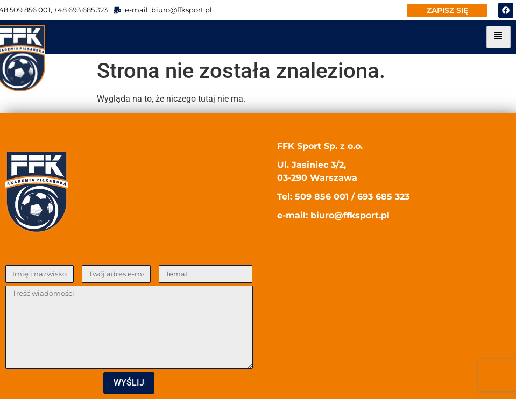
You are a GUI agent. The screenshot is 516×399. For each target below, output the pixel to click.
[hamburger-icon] (498, 37)
